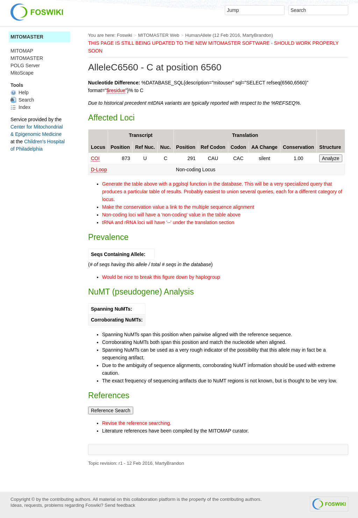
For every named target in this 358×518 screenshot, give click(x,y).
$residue (116, 90)
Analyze (330, 158)
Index (20, 107)
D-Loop (99, 169)
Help (19, 92)
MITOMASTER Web (158, 35)
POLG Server (25, 65)
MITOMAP (21, 51)
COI (95, 158)
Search (22, 100)
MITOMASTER (26, 37)
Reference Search (110, 410)
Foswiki (124, 35)
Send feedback (120, 505)
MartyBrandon (257, 35)
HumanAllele (198, 35)
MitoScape (22, 73)
